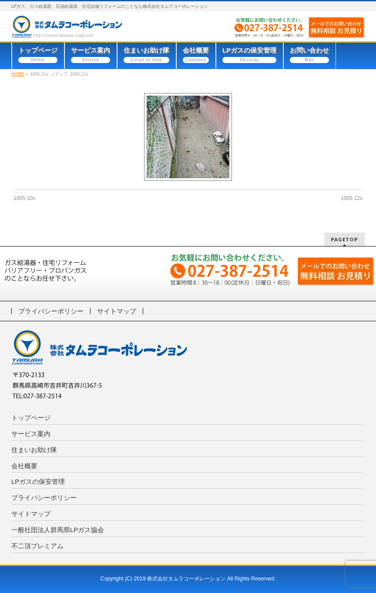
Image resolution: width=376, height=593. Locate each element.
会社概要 (24, 466)
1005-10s (24, 198)
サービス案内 (30, 433)
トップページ (30, 417)
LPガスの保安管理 (38, 481)
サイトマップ (116, 311)
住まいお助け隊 (34, 449)
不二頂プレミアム (37, 546)
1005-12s (352, 198)
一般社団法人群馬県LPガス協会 (57, 529)
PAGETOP (344, 239)
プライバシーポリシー (51, 311)
